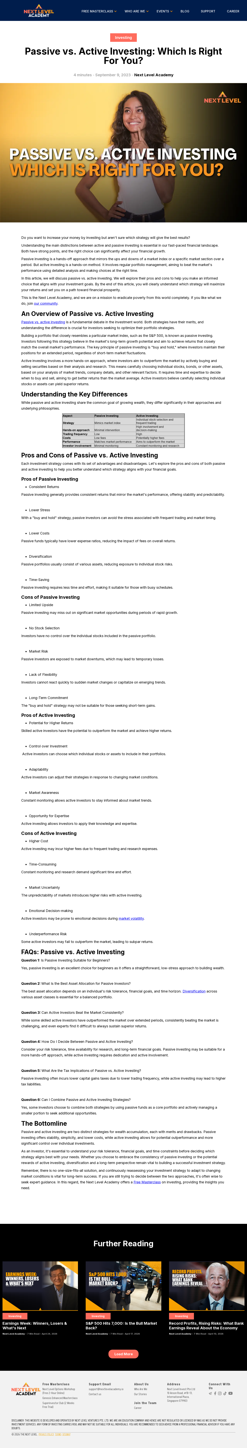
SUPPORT (208, 11)
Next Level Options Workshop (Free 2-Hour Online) (58, 1391)
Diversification (194, 991)
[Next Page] (123, 1354)
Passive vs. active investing (43, 322)
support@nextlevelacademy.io (106, 1389)
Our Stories (140, 1394)
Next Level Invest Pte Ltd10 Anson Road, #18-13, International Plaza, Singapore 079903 (181, 1395)
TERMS (58, 1434)
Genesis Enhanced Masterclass (60, 1398)
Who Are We (140, 1389)
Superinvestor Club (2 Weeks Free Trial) (58, 1405)
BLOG (185, 11)
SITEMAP (66, 1434)
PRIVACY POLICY (46, 1434)
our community (46, 303)
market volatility (131, 918)
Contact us (95, 1394)
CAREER (233, 11)
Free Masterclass (147, 1182)
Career (138, 1408)
